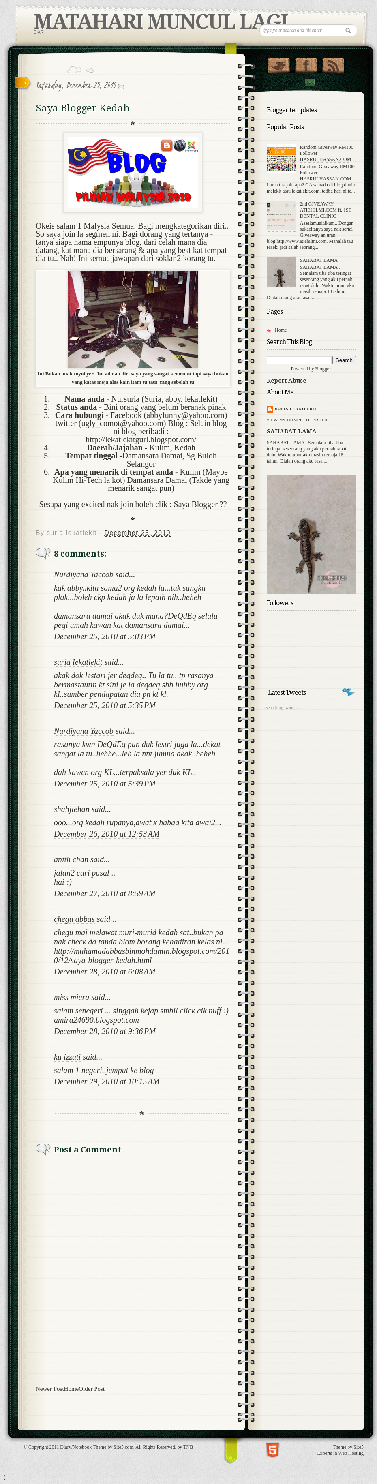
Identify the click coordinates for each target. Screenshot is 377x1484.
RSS (333, 63)
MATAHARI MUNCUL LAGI (160, 22)
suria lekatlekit (78, 661)
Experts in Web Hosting (340, 1453)
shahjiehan (72, 809)
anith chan (71, 859)
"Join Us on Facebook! (305, 63)
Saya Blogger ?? (200, 504)
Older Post (92, 1388)
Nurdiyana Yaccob (84, 574)
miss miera (71, 997)
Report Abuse (286, 380)
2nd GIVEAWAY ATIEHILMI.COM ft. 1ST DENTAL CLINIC (325, 210)
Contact (309, 82)
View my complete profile (299, 420)
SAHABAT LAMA (319, 260)
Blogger (323, 369)
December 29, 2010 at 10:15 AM (106, 1081)
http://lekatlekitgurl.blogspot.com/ (141, 439)
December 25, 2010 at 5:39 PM (105, 783)
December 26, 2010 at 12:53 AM (106, 833)
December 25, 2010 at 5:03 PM (105, 636)
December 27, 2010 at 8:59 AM (104, 893)
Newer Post (50, 1388)
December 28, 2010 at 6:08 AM (104, 971)
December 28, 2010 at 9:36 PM (105, 1031)
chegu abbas (74, 918)
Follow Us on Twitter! (278, 63)
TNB (188, 1447)
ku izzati (67, 1056)
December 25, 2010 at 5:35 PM (105, 705)
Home (71, 1388)
